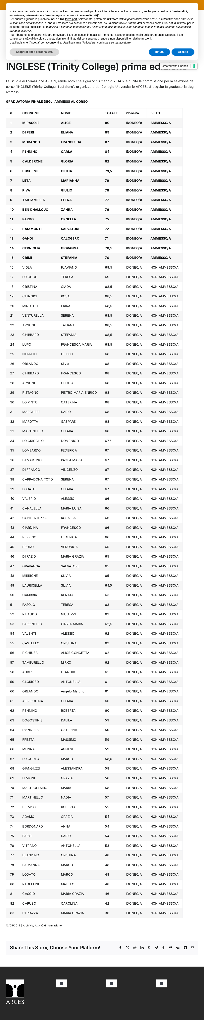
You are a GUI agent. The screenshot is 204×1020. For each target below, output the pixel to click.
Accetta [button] (183, 51)
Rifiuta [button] (159, 51)
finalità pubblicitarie (33, 26)
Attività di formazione (48, 925)
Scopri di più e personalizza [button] (34, 51)
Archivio (28, 925)
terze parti (71, 19)
